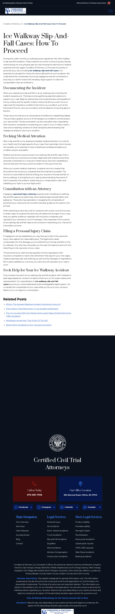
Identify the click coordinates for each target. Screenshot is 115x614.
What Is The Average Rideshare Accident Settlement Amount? (33, 304)
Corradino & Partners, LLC (13, 24)
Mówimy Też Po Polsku (24, 3)
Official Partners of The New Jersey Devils (93, 3)
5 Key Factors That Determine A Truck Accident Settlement (32, 309)
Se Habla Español (9, 3)
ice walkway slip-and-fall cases (44, 71)
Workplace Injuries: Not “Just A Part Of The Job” (27, 321)
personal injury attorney (25, 194)
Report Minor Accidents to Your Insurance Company (28, 325)
